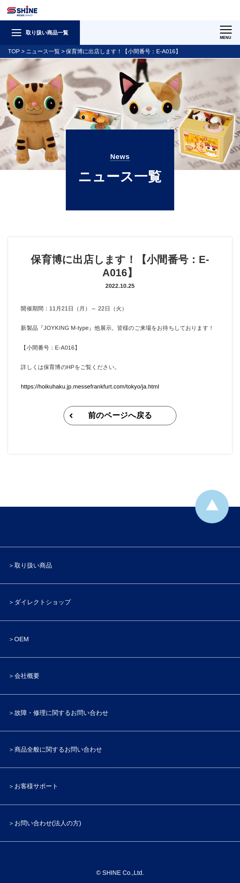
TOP (14, 51)
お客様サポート (36, 786)
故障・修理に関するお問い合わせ (61, 712)
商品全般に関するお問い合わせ (58, 749)
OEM (21, 639)
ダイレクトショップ (42, 602)
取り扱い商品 (33, 565)
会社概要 (26, 675)
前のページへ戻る (120, 415)
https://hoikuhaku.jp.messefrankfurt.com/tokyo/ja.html (90, 386)
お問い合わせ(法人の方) (47, 823)
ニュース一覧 (43, 51)
